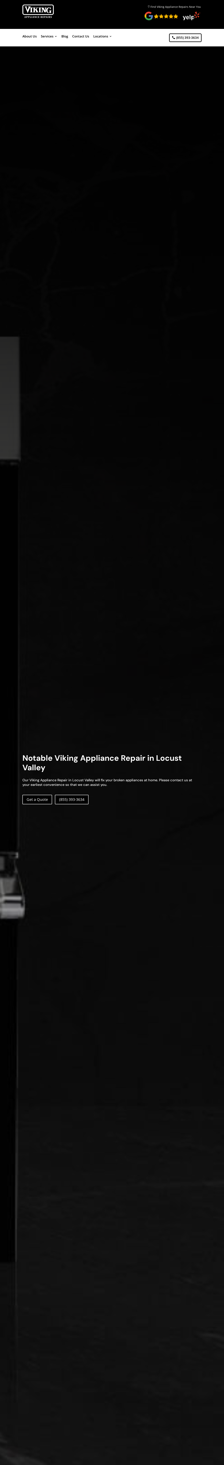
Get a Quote (37, 799)
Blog (64, 36)
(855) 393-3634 (187, 37)
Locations (100, 36)
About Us (29, 36)
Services (47, 36)
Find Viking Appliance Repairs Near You (176, 7)
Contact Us (80, 36)
